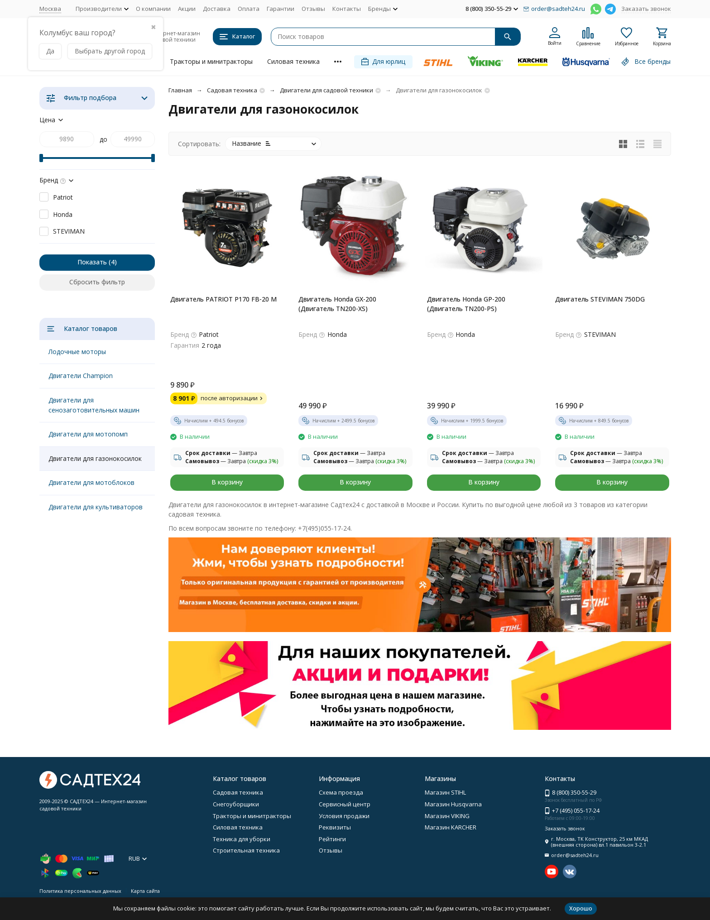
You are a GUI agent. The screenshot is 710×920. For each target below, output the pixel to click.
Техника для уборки (241, 839)
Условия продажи (344, 816)
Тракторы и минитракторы (211, 61)
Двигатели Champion (80, 375)
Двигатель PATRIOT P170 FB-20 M (223, 299)
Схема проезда (341, 792)
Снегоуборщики (236, 804)
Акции (187, 9)
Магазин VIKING (447, 816)
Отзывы (313, 9)
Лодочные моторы (77, 351)
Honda (62, 214)
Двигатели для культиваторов (95, 507)
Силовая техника (293, 61)
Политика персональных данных (80, 890)
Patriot (63, 197)
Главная (180, 90)
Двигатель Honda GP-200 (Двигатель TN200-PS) (466, 304)
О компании (153, 9)
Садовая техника (232, 90)
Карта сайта (145, 890)
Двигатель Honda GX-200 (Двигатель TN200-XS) (337, 304)
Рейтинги (332, 839)
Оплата (248, 9)
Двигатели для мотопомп (88, 434)
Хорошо (580, 908)
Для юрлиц (383, 61)
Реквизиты (335, 827)
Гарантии (280, 9)
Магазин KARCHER (450, 827)
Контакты (346, 9)
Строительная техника (246, 850)
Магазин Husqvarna (453, 804)
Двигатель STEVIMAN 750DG (600, 299)
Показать (92, 262)
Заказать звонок (646, 9)
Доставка (216, 9)
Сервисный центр (344, 804)
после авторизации (233, 398)
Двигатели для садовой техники (326, 90)
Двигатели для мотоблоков (91, 482)
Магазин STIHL (445, 792)
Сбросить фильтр (97, 282)
